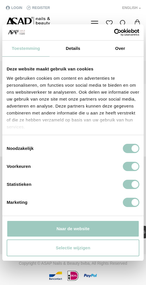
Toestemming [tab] (26, 48)
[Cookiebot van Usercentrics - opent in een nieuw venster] (114, 32)
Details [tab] (73, 48)
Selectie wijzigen (73, 247)
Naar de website (73, 228)
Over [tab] (120, 48)
